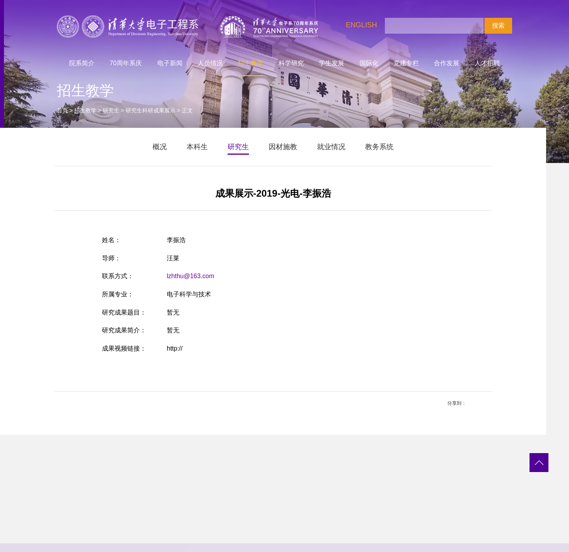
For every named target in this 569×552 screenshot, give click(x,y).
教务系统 (379, 147)
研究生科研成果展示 (150, 110)
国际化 (369, 63)
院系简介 (81, 63)
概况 (160, 147)
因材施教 (283, 147)
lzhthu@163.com (190, 276)
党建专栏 (406, 63)
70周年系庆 (126, 63)
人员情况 (210, 63)
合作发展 (446, 63)
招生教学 (250, 63)
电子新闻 (170, 63)
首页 (62, 110)
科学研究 (291, 63)
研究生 (111, 110)
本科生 (197, 147)
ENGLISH (361, 25)
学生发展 (331, 63)
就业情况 (331, 147)
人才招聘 (487, 63)
